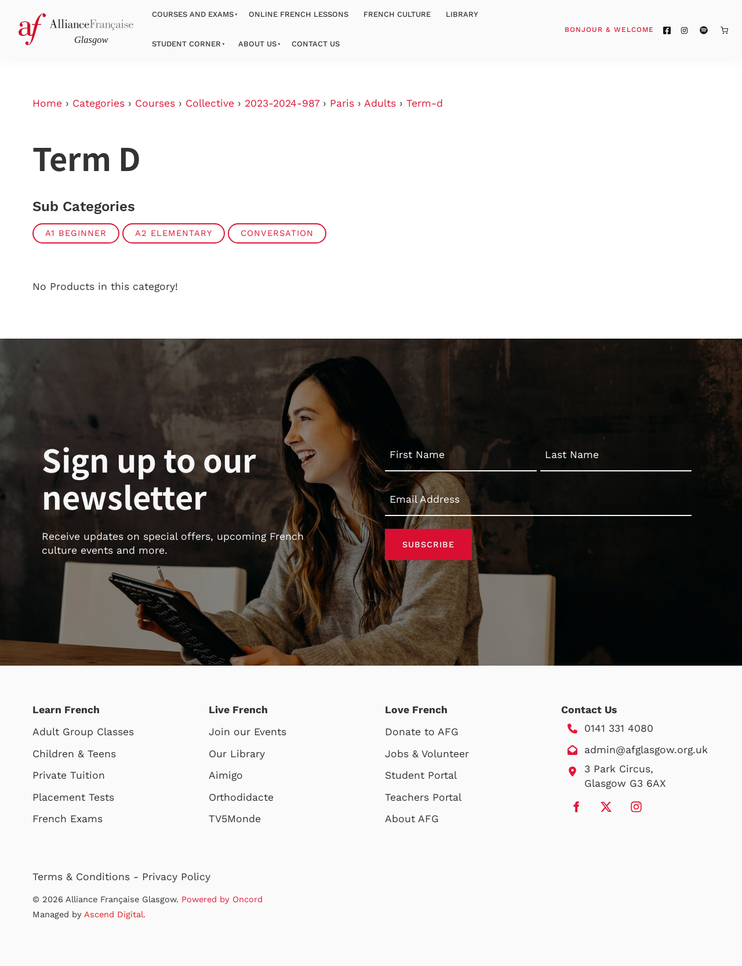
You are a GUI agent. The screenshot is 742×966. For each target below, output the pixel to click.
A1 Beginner (76, 233)
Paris (342, 103)
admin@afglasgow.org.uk (646, 750)
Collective (210, 103)
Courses (155, 103)
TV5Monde (235, 819)
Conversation (277, 233)
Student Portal (421, 775)
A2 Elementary (173, 233)
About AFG (412, 819)
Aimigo (226, 775)
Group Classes (98, 732)
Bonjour (631, 29)
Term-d (424, 103)
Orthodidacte (241, 797)
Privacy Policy (176, 877)
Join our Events (247, 732)
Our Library (237, 754)
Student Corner (186, 43)
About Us (257, 43)
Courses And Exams (193, 14)
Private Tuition (68, 775)
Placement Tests (73, 797)
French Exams (67, 819)
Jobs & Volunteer (427, 754)
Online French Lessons (298, 14)
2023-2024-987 (282, 103)
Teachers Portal (423, 797)
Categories (98, 103)
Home (47, 103)
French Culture (397, 14)
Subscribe (428, 544)
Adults (380, 103)
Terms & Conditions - (87, 877)
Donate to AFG (422, 732)
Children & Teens (74, 754)
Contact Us (316, 43)
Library (462, 14)
